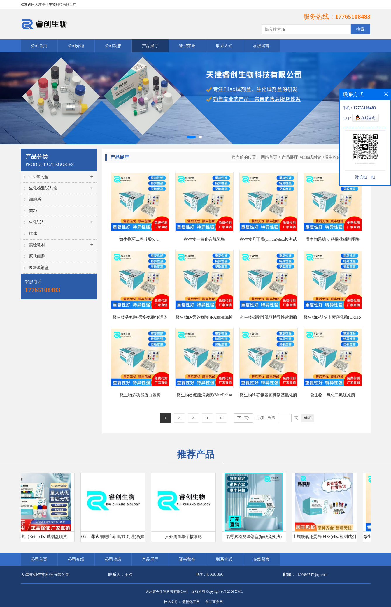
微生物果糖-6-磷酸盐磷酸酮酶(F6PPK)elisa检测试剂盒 (332, 240)
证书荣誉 (187, 46)
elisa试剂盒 (39, 177)
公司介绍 (76, 46)
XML (239, 592)
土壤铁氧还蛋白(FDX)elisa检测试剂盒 (326, 538)
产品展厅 (150, 46)
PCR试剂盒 (39, 267)
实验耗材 (37, 245)
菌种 (33, 211)
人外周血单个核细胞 (185, 536)
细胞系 (35, 199)
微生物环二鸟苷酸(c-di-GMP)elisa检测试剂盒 (140, 240)
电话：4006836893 (210, 574)
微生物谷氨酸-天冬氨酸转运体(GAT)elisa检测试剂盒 (140, 318)
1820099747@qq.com (311, 575)
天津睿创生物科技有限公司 (166, 592)
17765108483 (353, 16)
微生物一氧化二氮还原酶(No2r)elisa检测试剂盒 (332, 396)
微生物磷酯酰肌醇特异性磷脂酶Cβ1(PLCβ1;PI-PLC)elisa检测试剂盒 (268, 318)
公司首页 (39, 46)
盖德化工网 (191, 602)
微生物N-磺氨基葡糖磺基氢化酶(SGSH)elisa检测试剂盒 (268, 396)
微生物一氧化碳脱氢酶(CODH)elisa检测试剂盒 (204, 240)
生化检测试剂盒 (43, 188)
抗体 (33, 233)
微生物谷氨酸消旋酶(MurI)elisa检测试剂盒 (204, 396)
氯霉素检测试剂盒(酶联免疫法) (255, 536)
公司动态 (113, 46)
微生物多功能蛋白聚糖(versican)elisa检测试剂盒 (140, 396)
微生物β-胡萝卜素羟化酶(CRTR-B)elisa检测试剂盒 (332, 318)
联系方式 (224, 46)
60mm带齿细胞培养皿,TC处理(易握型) (114, 538)
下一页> (243, 418)
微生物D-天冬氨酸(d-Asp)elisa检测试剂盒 (204, 318)
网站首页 (269, 157)
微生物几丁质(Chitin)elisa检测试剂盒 (268, 240)
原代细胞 (37, 256)
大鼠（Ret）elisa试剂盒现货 (44, 536)
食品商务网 (214, 602)
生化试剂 (37, 222)
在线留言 (261, 46)
